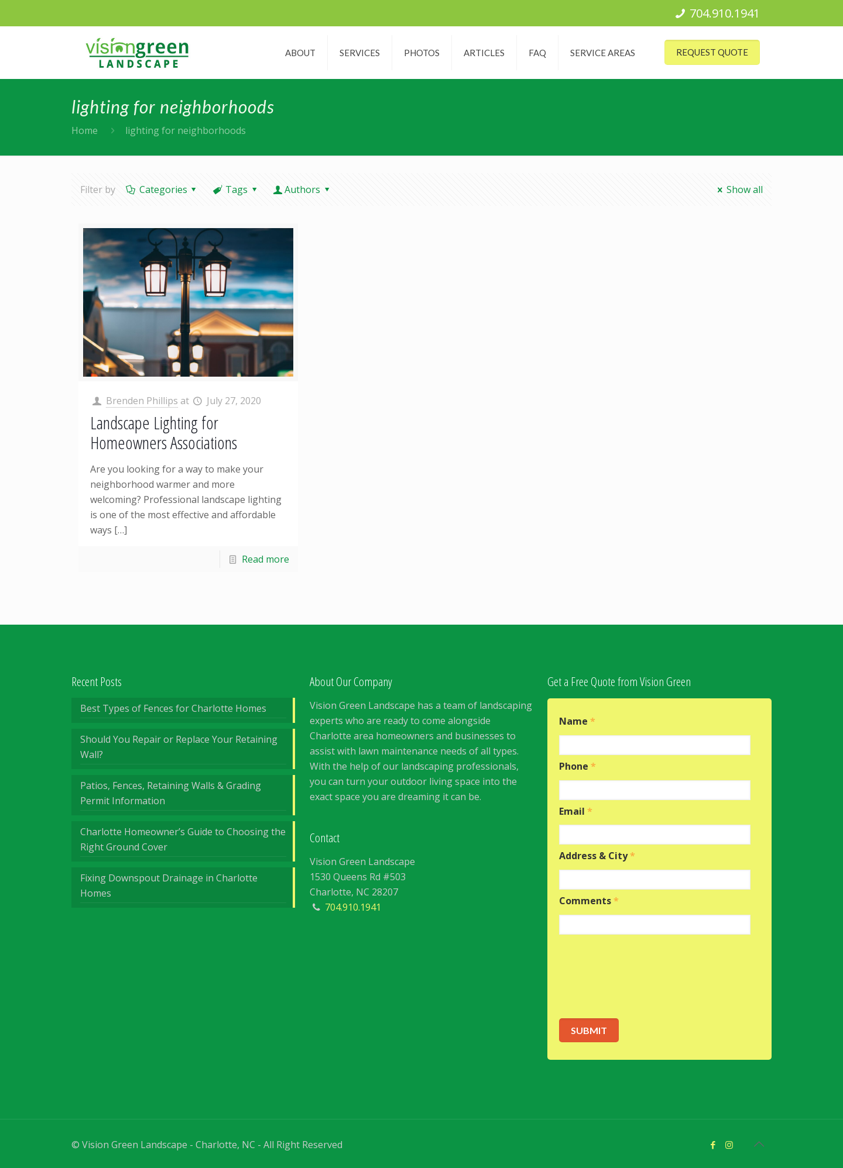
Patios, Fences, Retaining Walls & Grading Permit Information (170, 793)
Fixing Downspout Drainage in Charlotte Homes (169, 885)
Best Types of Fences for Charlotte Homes (173, 708)
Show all (737, 189)
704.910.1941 (725, 13)
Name (577, 721)
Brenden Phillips (142, 400)
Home (84, 130)
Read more (265, 559)
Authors (303, 189)
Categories (162, 189)
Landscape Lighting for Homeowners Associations (163, 432)
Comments (589, 901)
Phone (577, 766)
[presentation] (648, 977)
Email (575, 811)
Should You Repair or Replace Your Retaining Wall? (178, 747)
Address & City (597, 856)
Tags (236, 189)
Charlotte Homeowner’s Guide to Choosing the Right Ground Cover (183, 839)
